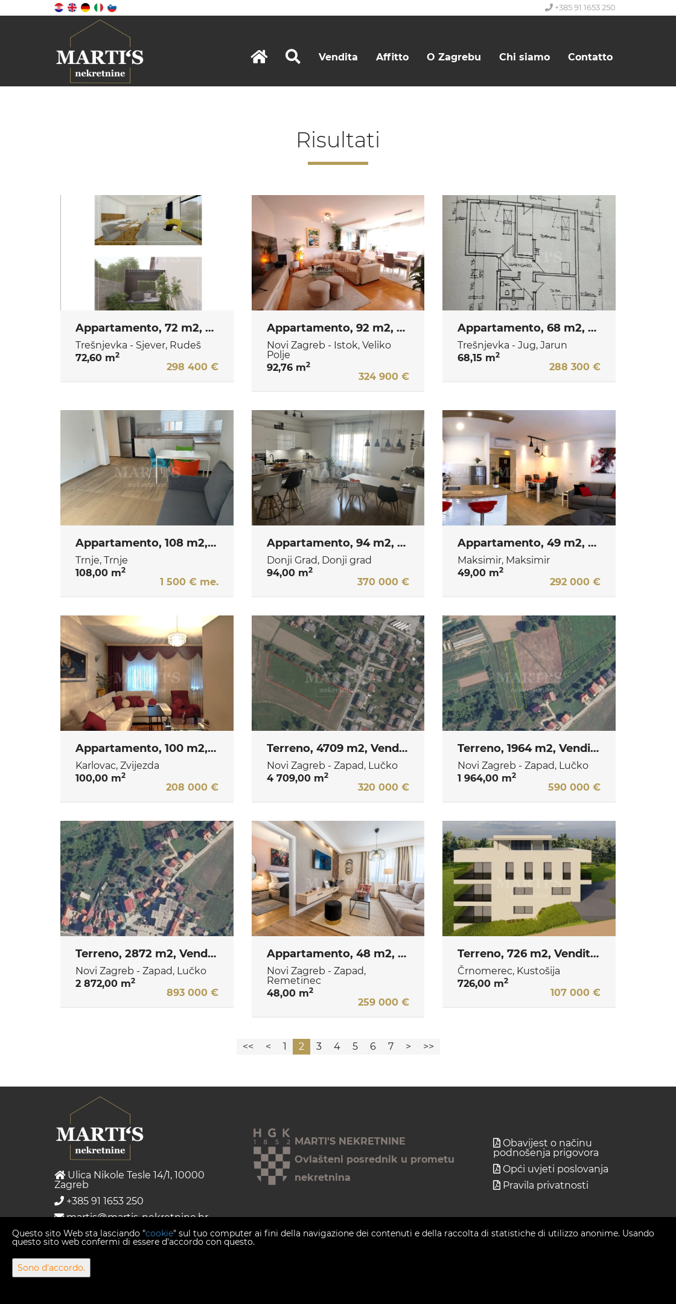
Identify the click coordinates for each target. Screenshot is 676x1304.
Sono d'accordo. (51, 1267)
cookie (159, 1233)
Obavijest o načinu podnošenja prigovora (546, 1147)
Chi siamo (524, 57)
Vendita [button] (338, 57)
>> (428, 1046)
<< (248, 1046)
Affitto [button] (392, 57)
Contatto (590, 57)
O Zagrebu (454, 57)
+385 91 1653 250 (580, 7)
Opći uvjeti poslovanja (555, 1169)
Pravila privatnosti (545, 1185)
